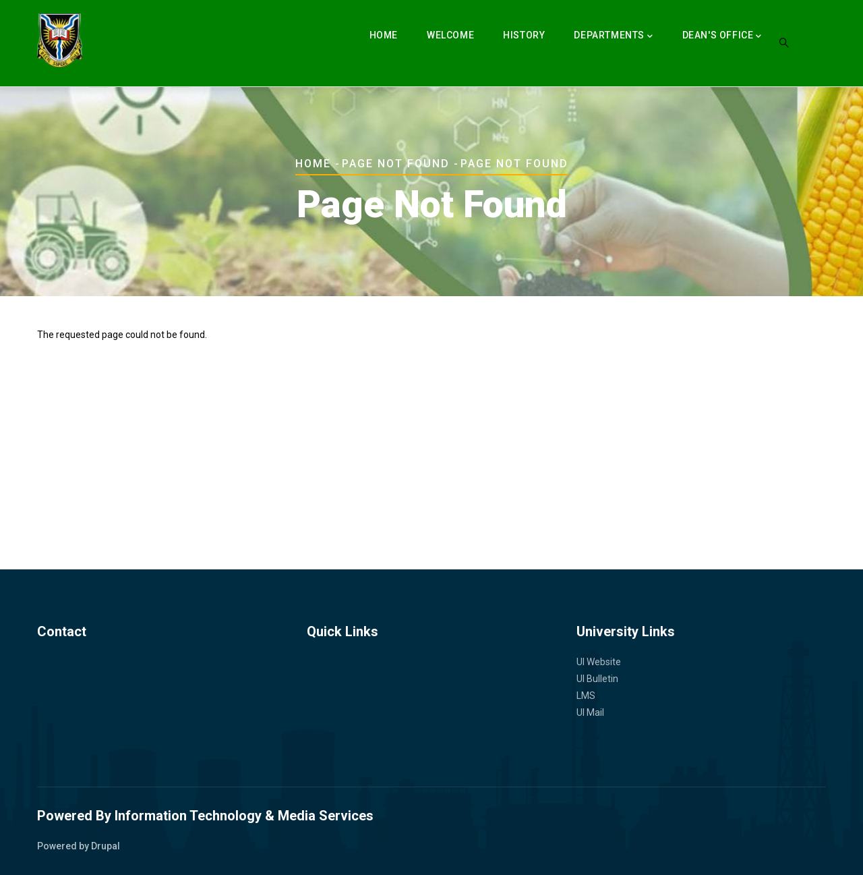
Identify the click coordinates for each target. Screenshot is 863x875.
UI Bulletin (597, 678)
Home (383, 35)
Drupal (105, 846)
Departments (613, 36)
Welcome (450, 35)
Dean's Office (722, 36)
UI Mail (590, 712)
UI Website (598, 661)
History (524, 35)
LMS (585, 695)
